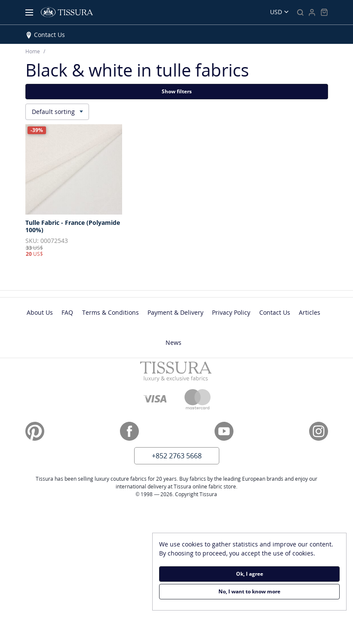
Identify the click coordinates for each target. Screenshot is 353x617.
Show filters (177, 91)
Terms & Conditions (110, 312)
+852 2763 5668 (177, 455)
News (173, 342)
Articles (309, 312)
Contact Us (49, 35)
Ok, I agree (249, 573)
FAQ (67, 312)
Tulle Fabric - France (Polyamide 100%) (72, 226)
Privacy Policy (231, 312)
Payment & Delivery (175, 312)
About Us (40, 312)
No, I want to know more (249, 591)
